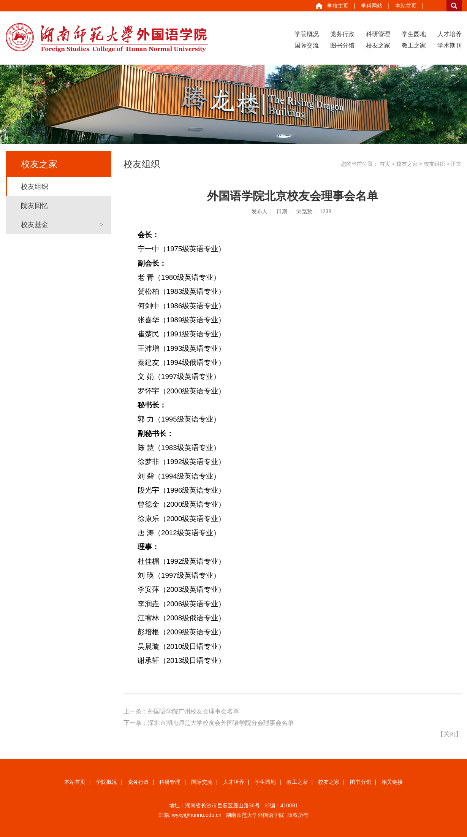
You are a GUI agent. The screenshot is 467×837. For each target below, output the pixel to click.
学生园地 (414, 34)
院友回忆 (34, 205)
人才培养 (449, 34)
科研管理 (378, 34)
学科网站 (371, 6)
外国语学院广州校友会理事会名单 (193, 711)
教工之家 (414, 45)
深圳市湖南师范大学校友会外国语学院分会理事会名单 (221, 723)
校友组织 (34, 186)
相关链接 (392, 782)
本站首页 (405, 6)
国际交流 (306, 45)
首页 (385, 164)
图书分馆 (342, 45)
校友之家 (378, 45)
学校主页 (337, 6)
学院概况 (306, 34)
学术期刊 (449, 45)
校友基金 (34, 224)
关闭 (449, 734)
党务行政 (342, 34)
